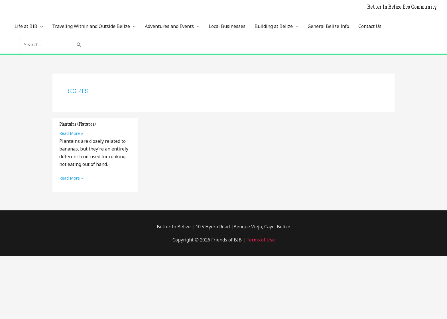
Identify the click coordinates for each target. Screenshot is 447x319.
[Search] (79, 44)
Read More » (71, 133)
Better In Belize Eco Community (402, 8)
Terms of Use (260, 239)
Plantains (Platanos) (77, 124)
